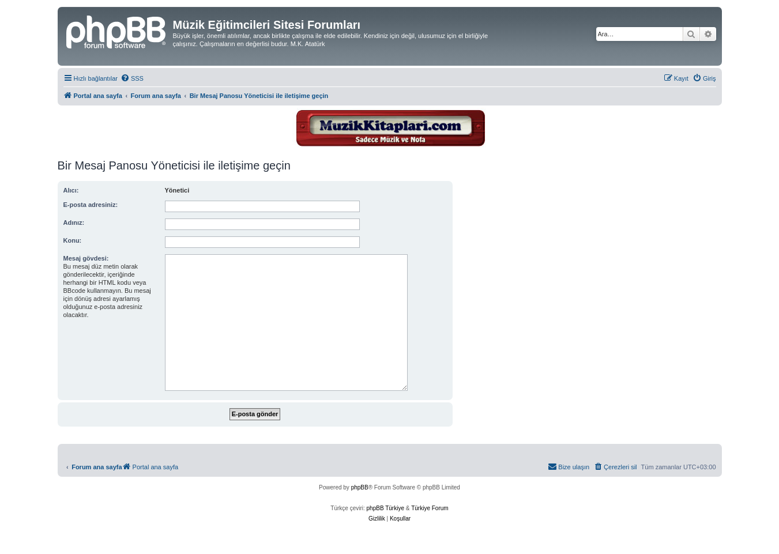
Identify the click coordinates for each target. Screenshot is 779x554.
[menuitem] (132, 78)
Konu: (72, 240)
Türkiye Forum (429, 508)
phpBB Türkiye (385, 508)
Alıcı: (71, 190)
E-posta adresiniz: (90, 204)
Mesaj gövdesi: (86, 258)
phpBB (359, 487)
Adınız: (74, 222)
